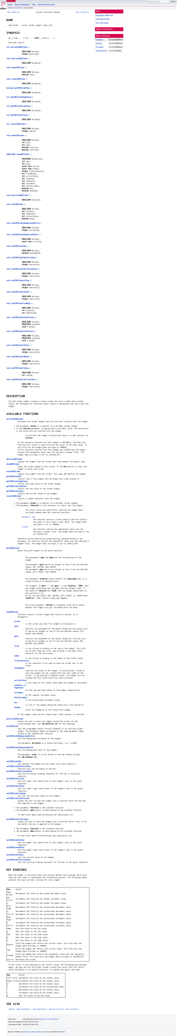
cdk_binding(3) (23, 1009)
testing (99, 43)
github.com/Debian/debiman (33, 1032)
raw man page (102, 23)
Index (9, 4)
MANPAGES (11, 1)
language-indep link (104, 15)
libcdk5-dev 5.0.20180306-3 (48, 1019)
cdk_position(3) (56, 1009)
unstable (99, 47)
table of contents (104, 29)
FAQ (33, 4)
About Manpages (22, 4)
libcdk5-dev (19, 8)
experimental (101, 51)
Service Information (46, 4)
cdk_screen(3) (72, 1009)
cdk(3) (11, 1009)
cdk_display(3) (39, 1009)
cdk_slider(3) (13, 12)
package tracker (103, 19)
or (28, 517)
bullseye (11, 8)
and (20, 685)
